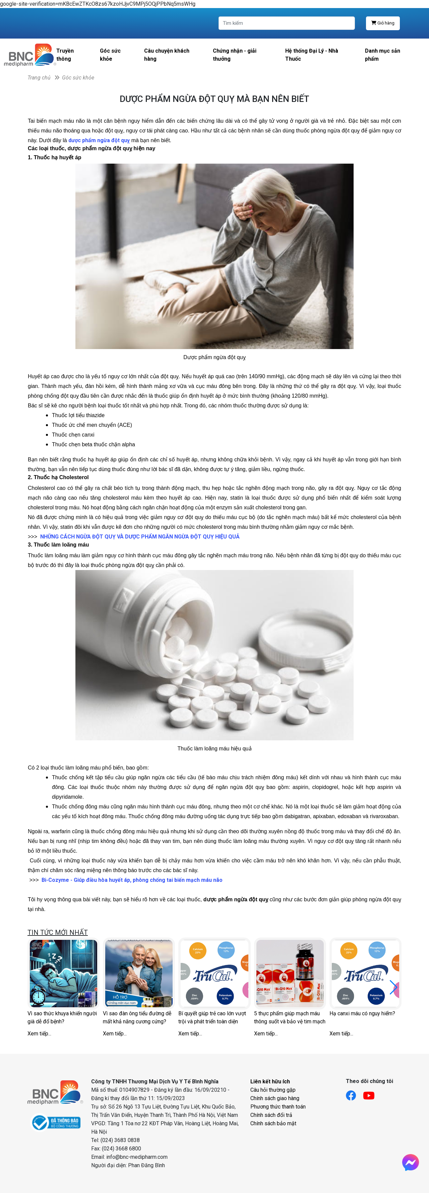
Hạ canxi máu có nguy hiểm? (362, 1013)
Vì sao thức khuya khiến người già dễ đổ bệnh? (62, 1017)
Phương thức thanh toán (278, 1106)
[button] (393, 987)
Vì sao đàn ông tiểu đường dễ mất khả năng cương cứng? (137, 1017)
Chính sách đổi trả (271, 1115)
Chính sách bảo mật (273, 1123)
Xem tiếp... (39, 1033)
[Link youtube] (372, 1093)
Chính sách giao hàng (274, 1098)
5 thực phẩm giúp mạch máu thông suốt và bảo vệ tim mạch (289, 1017)
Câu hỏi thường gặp (273, 1090)
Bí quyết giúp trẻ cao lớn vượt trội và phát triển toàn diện (212, 1017)
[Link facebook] (354, 1093)
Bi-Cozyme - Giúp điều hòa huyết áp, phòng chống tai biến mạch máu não (132, 880)
